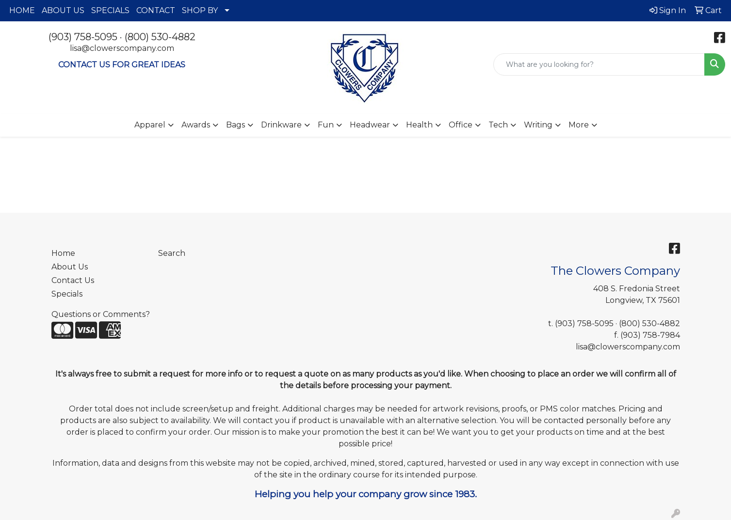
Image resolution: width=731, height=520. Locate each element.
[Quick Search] (599, 64)
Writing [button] (538, 124)
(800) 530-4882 (160, 37)
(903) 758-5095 (83, 37)
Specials (66, 294)
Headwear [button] (370, 124)
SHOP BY (200, 10)
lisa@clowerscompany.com (122, 48)
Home (63, 253)
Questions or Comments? (100, 314)
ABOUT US (63, 10)
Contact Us (72, 280)
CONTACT (155, 10)
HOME (22, 10)
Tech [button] (498, 124)
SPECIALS (110, 10)
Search (171, 253)
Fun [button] (326, 124)
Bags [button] (235, 124)
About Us (69, 266)
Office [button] (460, 124)
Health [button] (419, 124)
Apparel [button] (149, 124)
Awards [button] (195, 124)
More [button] (579, 124)
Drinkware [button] (281, 124)
